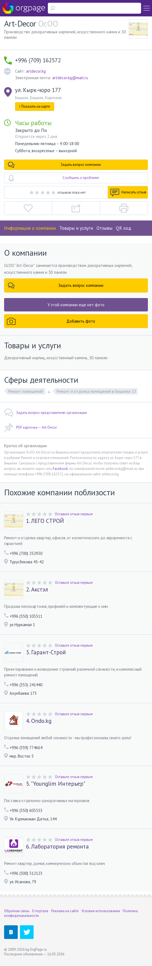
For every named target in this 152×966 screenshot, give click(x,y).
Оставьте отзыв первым (74, 514)
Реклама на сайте (65, 911)
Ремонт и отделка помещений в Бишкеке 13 (96, 391)
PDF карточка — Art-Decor (30, 427)
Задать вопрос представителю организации (45, 412)
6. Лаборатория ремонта (57, 847)
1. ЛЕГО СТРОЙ (45, 521)
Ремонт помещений (26, 391)
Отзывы (104, 228)
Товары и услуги (76, 228)
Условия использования (100, 911)
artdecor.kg (36, 71)
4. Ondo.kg (38, 721)
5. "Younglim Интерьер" (55, 784)
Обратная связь (16, 911)
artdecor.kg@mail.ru (70, 77)
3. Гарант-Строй (46, 652)
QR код (123, 228)
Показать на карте (34, 106)
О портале (40, 911)
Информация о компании (30, 228)
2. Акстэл (37, 590)
